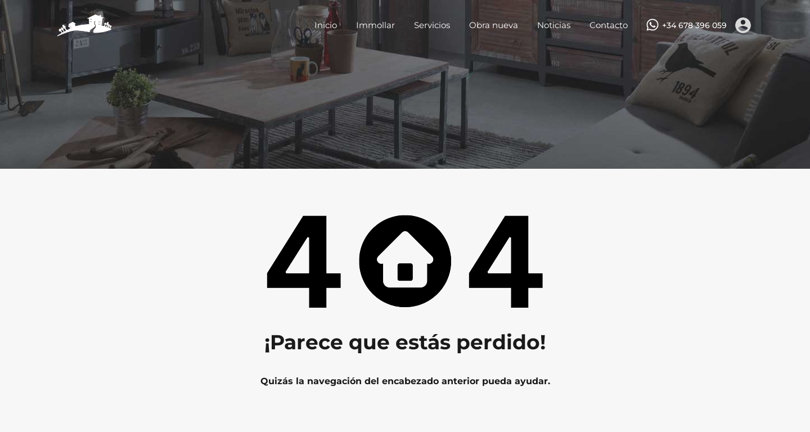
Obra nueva (493, 25)
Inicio (325, 25)
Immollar (375, 25)
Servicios (432, 25)
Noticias (553, 25)
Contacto (609, 25)
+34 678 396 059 (694, 25)
